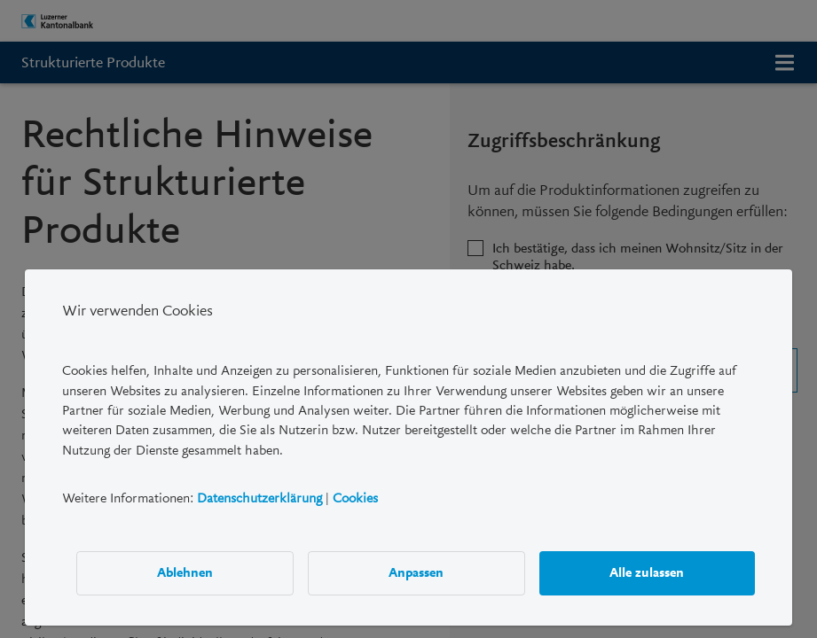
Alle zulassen (646, 572)
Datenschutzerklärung (259, 498)
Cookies (355, 498)
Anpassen (416, 572)
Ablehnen (185, 572)
